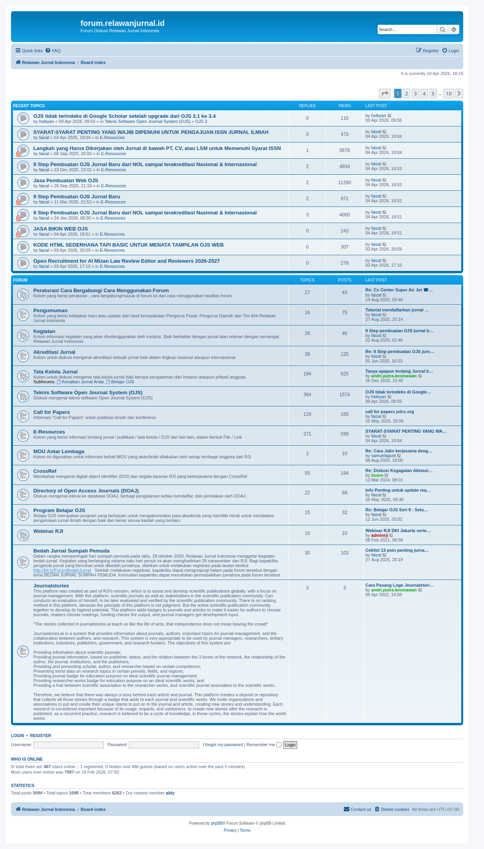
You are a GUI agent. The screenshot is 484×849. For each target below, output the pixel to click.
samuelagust (383, 455)
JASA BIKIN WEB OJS (60, 229)
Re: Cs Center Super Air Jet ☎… (399, 289)
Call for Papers (51, 412)
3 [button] (415, 93)
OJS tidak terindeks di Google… (398, 392)
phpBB (217, 823)
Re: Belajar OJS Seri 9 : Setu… (396, 509)
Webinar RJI (48, 531)
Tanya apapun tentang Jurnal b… (399, 371)
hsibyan (46, 121)
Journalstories (51, 586)
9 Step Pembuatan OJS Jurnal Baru (76, 196)
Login (17, 735)
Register (40, 735)
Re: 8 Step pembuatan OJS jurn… (399, 351)
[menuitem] (52, 50)
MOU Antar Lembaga (58, 451)
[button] (385, 93)
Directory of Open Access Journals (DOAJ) (86, 491)
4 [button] (424, 93)
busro (377, 475)
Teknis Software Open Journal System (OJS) (147, 121)
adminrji (379, 535)
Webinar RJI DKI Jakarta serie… (398, 530)
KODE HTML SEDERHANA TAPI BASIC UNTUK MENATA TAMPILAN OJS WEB (128, 245)
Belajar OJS (120, 381)
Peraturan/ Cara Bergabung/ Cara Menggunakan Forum (101, 290)
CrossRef (45, 471)
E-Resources (112, 137)
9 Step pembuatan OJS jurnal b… (399, 330)
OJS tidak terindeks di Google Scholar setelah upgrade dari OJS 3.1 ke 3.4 (124, 116)
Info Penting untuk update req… (398, 490)
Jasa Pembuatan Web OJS (65, 180)
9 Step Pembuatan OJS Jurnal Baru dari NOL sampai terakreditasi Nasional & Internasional (145, 164)
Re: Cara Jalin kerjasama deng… (399, 450)
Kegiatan (44, 331)
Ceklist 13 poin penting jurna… (397, 550)
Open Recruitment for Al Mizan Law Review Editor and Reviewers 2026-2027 (126, 261)
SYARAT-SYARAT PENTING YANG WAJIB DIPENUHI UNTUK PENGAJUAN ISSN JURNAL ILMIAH (150, 132)
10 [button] (449, 93)
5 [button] (433, 93)
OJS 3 (201, 121)
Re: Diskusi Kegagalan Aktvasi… (399, 470)
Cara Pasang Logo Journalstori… (399, 585)
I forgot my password (223, 744)
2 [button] (406, 93)
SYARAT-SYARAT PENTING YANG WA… (406, 431)
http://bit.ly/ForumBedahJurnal (62, 570)
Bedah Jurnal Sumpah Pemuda (71, 551)
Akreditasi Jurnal (54, 352)
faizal (44, 137)
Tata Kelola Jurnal (55, 372)
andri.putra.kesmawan (394, 375)
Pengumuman (50, 310)
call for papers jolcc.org (389, 411)
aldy (170, 792)
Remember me (264, 744)
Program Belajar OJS (59, 510)
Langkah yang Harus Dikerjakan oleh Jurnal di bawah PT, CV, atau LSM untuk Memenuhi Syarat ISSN (157, 148)
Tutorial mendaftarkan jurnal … (397, 309)
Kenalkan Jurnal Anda (80, 381)
